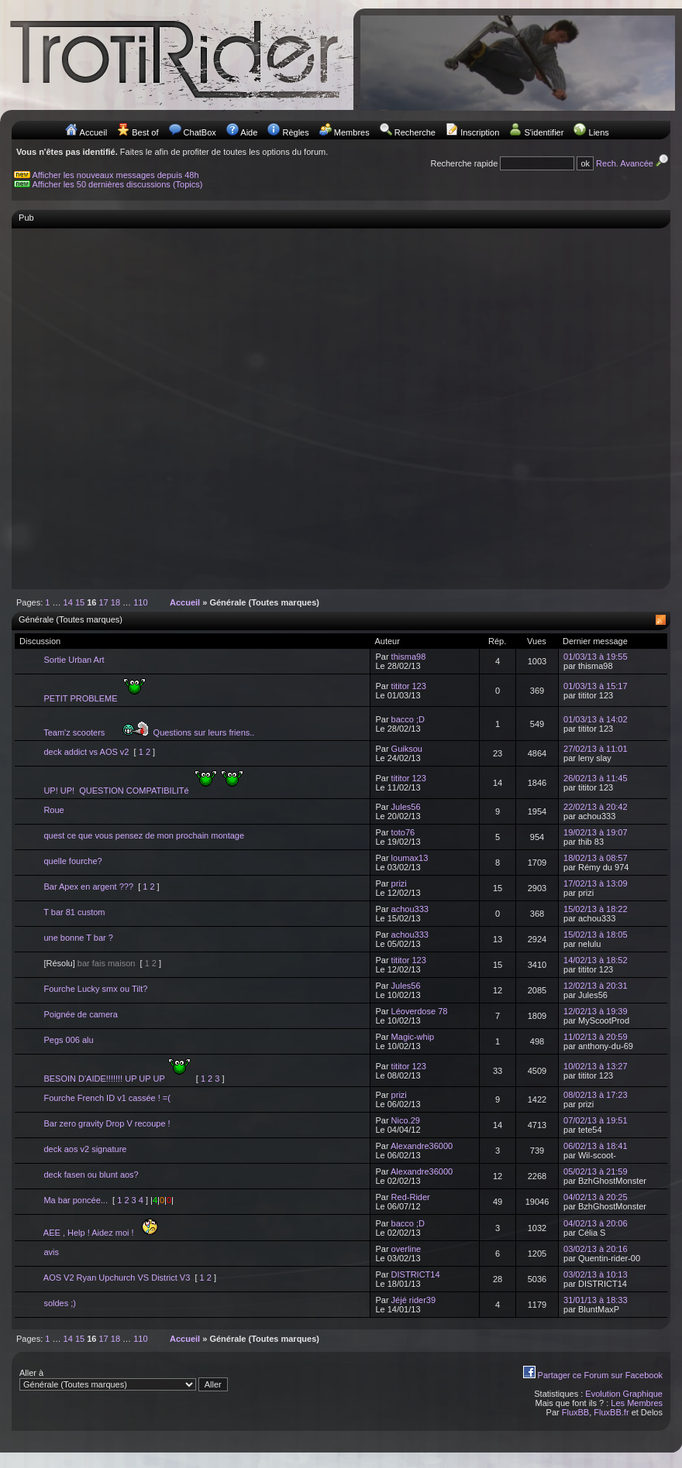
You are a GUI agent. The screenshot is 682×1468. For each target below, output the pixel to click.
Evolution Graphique (624, 1393)
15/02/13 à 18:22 (595, 909)
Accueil (93, 132)
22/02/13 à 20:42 (595, 806)
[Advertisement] (166, 401)
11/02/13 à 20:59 (595, 1036)
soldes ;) (59, 1303)
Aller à (123, 1379)
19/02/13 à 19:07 (595, 832)
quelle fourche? (72, 861)
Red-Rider (410, 1197)
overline (406, 1249)
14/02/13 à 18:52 (595, 960)
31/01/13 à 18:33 (595, 1300)
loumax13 (410, 858)
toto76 (403, 832)
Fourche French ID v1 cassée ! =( (106, 1098)
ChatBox (200, 132)
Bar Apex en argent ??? (88, 886)
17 (103, 602)
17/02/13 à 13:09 (595, 883)
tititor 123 (408, 686)
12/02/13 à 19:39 (595, 1011)
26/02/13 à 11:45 (595, 778)
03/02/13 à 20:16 (595, 1249)
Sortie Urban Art (73, 659)
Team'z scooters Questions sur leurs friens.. (148, 732)
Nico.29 (405, 1120)
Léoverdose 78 (419, 1011)
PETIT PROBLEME (94, 698)
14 (68, 602)
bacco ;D (408, 719)
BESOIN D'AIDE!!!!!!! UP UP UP (117, 1078)
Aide (248, 132)
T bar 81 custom (74, 912)
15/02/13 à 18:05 (595, 934)
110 (140, 602)
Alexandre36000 (422, 1146)
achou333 (410, 909)
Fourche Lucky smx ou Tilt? (95, 988)
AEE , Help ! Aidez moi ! (101, 1232)
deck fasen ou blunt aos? (90, 1174)
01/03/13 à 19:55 (595, 656)
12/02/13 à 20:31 (595, 985)
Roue (53, 810)
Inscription (479, 132)
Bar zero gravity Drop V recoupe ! (106, 1123)
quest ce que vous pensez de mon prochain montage (143, 835)
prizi (399, 883)
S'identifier (543, 132)
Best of (145, 132)
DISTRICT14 (415, 1274)
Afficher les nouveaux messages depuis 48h (116, 175)
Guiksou (406, 748)
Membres (352, 132)
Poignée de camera (80, 1014)
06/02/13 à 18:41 (595, 1146)
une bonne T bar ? (78, 937)
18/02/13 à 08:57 (595, 858)
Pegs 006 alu (68, 1039)
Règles (295, 132)
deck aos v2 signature (84, 1149)
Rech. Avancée (633, 163)
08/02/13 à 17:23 (595, 1094)
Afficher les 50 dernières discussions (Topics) (118, 184)
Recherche (415, 132)
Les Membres (637, 1403)
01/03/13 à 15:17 (595, 686)
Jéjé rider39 (413, 1300)
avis (51, 1252)
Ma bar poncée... (75, 1200)
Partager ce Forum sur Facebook (600, 1375)
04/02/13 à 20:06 (595, 1223)
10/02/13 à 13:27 (595, 1066)
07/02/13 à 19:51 (595, 1120)
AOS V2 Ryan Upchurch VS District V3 (117, 1277)
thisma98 (408, 656)
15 (79, 602)
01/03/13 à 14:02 (595, 719)
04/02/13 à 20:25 (595, 1197)
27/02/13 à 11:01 (595, 748)
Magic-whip (413, 1036)
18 (115, 602)
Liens (599, 132)
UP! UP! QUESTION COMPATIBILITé (143, 790)
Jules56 (406, 806)
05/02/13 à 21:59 (595, 1171)
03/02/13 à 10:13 (595, 1274)
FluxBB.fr (611, 1412)
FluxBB (575, 1412)
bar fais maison (107, 963)
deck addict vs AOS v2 (86, 751)
